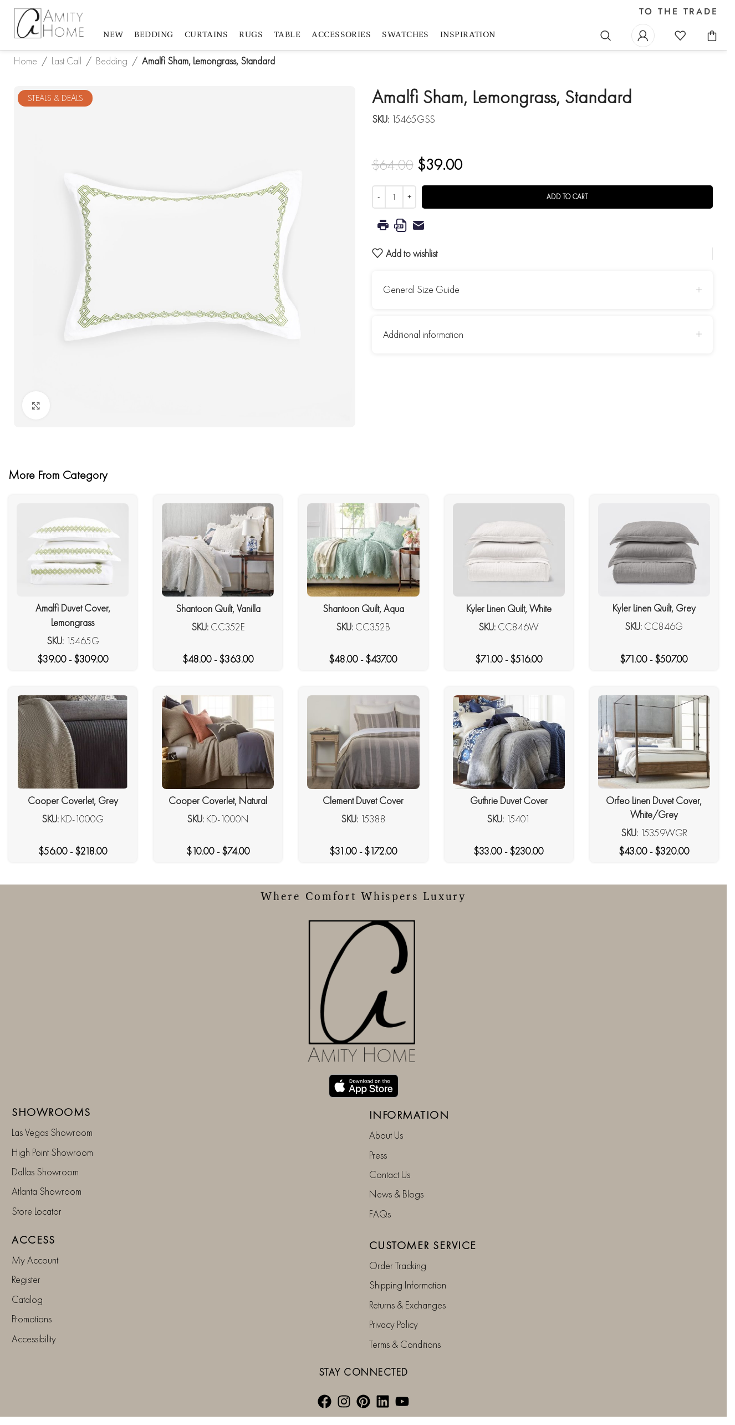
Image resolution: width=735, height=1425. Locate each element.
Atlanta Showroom (46, 1191)
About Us (386, 1135)
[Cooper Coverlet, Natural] (218, 742)
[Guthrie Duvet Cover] (509, 742)
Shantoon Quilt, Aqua (363, 608)
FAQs (380, 1213)
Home (25, 60)
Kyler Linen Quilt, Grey (654, 608)
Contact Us (389, 1174)
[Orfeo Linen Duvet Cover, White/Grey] (654, 742)
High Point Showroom (52, 1152)
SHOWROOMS (51, 1112)
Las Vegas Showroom (52, 1132)
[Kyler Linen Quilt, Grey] (654, 550)
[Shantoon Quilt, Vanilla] (218, 550)
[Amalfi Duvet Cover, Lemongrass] (73, 550)
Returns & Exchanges (407, 1304)
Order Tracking (397, 1265)
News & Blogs (396, 1194)
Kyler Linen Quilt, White (509, 608)
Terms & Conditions (405, 1344)
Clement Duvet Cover (363, 800)
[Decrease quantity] (379, 197)
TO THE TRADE (678, 11)
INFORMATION (409, 1115)
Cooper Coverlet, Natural (218, 800)
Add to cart (567, 196)
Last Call (66, 60)
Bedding (111, 60)
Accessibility (34, 1338)
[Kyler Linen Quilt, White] (509, 550)
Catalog (27, 1299)
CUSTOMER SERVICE (423, 1245)
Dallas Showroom (45, 1171)
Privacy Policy (393, 1324)
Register (26, 1279)
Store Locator (37, 1211)
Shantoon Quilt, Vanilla (218, 608)
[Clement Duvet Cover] (363, 742)
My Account (35, 1260)
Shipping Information (407, 1285)
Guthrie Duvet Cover (509, 800)
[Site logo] (50, 23)
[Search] (606, 35)
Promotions (32, 1318)
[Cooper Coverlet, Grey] (73, 742)
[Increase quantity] (409, 197)
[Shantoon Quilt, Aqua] (363, 550)
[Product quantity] (394, 197)
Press (378, 1155)
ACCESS (33, 1239)
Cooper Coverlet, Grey (73, 800)
